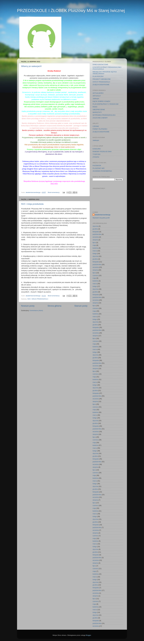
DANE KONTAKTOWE (100, 64)
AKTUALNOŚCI (98, 93)
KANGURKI (97, 149)
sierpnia (95, 240)
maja (94, 245)
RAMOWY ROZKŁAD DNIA (102, 151)
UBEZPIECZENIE (99, 109)
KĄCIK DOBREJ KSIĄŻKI (101, 101)
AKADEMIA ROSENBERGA (102, 171)
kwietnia (95, 248)
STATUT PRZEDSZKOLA (101, 82)
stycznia (95, 226)
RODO (95, 107)
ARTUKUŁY (97, 96)
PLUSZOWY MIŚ (98, 168)
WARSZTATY (97, 112)
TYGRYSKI (96, 154)
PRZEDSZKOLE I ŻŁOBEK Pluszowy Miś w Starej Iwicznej (71, 10)
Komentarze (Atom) (36, 310)
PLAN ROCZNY (98, 76)
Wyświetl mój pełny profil (101, 218)
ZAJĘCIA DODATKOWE (101, 84)
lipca (94, 242)
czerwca (95, 275)
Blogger (88, 635)
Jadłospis (96, 98)
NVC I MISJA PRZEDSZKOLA (37, 299)
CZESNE (96, 126)
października (97, 234)
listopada (96, 232)
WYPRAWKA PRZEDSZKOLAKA (104, 115)
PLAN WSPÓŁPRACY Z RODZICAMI (105, 104)
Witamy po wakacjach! (31, 66)
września (96, 237)
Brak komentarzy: (54, 192)
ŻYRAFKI (96, 157)
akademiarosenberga (102, 215)
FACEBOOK (97, 165)
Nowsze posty (28, 306)
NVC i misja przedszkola (32, 204)
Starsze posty (80, 306)
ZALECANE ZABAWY (100, 118)
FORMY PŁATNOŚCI (100, 129)
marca (95, 251)
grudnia (95, 229)
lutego (95, 253)
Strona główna (54, 306)
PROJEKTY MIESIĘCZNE (102, 79)
